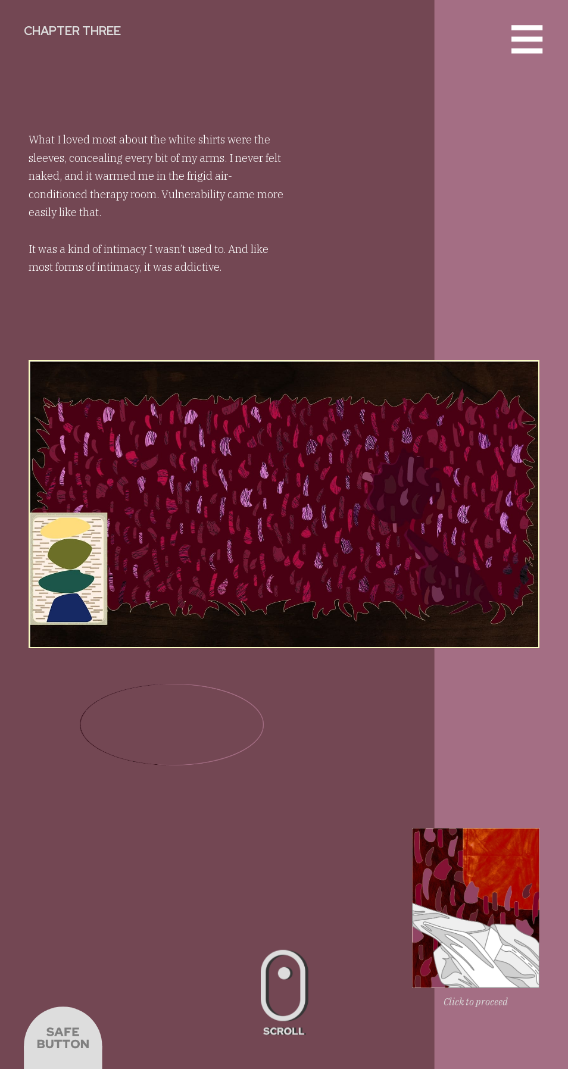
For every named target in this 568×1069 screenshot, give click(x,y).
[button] (527, 40)
